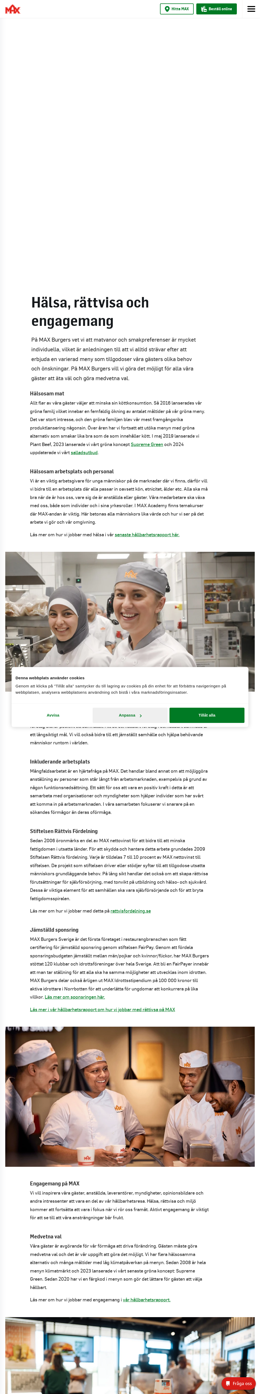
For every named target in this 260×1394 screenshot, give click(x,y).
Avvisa (53, 715)
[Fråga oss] (239, 1383)
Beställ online (216, 9)
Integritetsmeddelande (130, 1294)
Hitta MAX (177, 9)
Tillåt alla (207, 715)
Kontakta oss (130, 1244)
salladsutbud (84, 192)
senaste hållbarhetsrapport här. (147, 274)
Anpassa (130, 715)
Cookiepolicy (130, 1311)
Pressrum (130, 1261)
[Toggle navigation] (251, 9)
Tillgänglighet (130, 1278)
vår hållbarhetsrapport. (147, 1039)
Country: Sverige (130, 1333)
